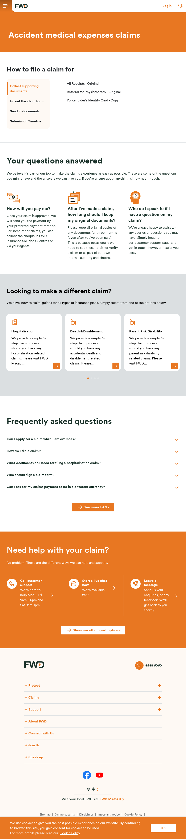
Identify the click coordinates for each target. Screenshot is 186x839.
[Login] (167, 6)
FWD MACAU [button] (110, 799)
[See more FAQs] (93, 507)
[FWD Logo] (21, 6)
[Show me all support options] (93, 630)
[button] (167, 6)
